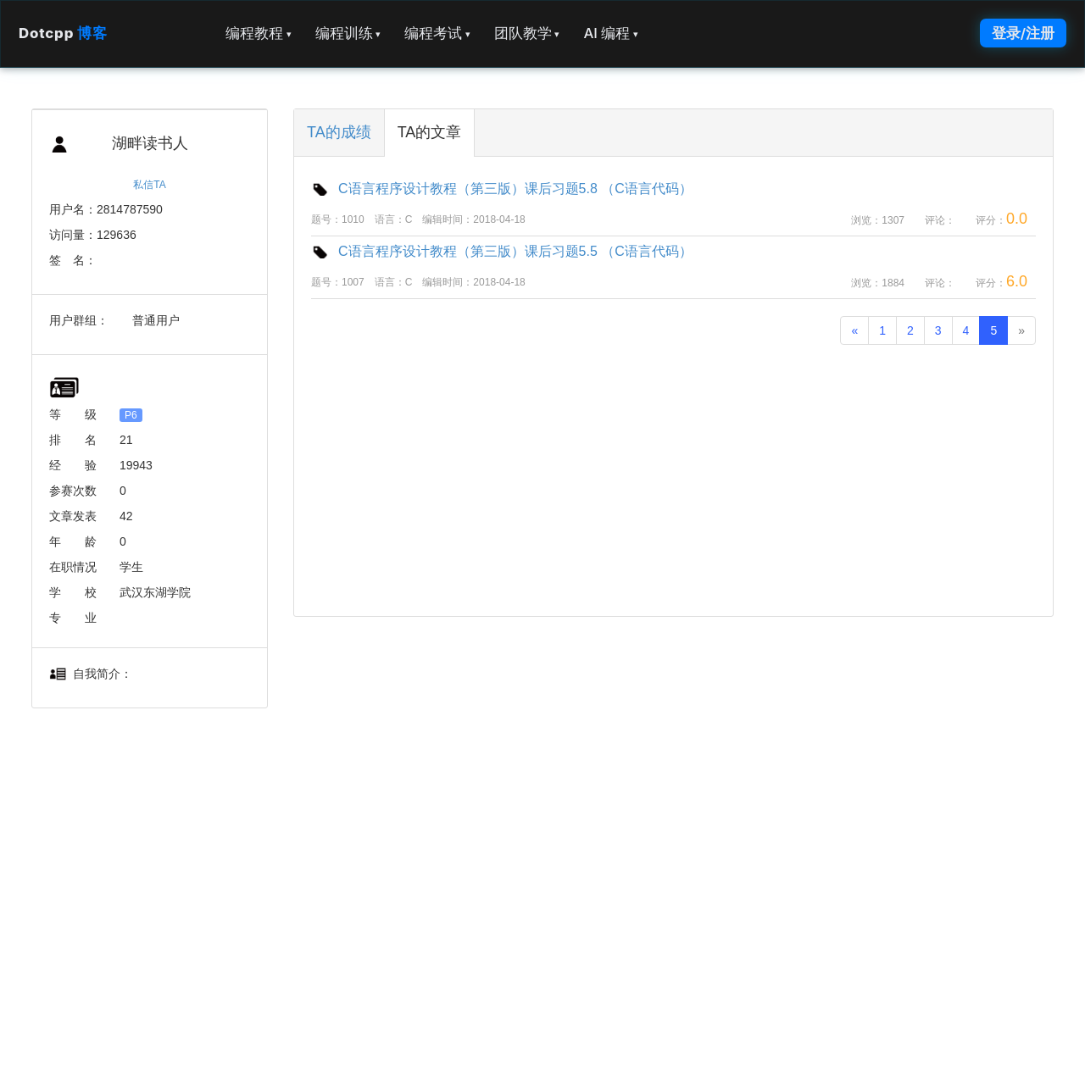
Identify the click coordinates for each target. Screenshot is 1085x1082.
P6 (131, 415)
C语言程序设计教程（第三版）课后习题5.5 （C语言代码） (502, 251)
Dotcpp (63, 33)
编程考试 (437, 33)
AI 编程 (610, 33)
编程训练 (348, 33)
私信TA (149, 185)
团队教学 (527, 33)
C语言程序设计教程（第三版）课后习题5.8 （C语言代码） (502, 188)
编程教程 (258, 33)
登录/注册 (1023, 33)
